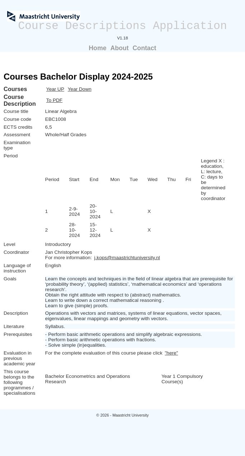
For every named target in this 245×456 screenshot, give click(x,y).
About (119, 48)
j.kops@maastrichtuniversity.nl (127, 257)
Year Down (80, 89)
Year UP (55, 89)
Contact (144, 48)
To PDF (54, 100)
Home (97, 48)
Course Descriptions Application (122, 26)
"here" (171, 353)
